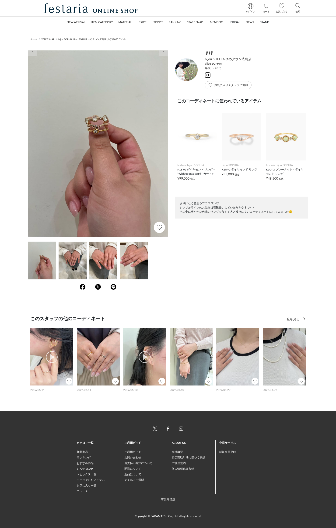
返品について (132, 474)
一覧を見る (292, 319)
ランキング (84, 457)
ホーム (33, 39)
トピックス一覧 (86, 474)
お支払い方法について (138, 463)
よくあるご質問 (134, 480)
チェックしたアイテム (91, 480)
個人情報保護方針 (183, 468)
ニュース (82, 491)
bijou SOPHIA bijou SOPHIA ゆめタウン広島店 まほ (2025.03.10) (92, 39)
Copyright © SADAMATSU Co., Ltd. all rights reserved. (168, 516)
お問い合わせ (132, 457)
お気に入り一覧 (86, 485)
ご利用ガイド (132, 452)
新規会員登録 (227, 452)
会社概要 (177, 452)
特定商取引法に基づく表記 (188, 457)
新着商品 (82, 452)
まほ (209, 52)
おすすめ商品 (85, 463)
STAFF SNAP (48, 39)
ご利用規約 (179, 463)
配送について (132, 468)
